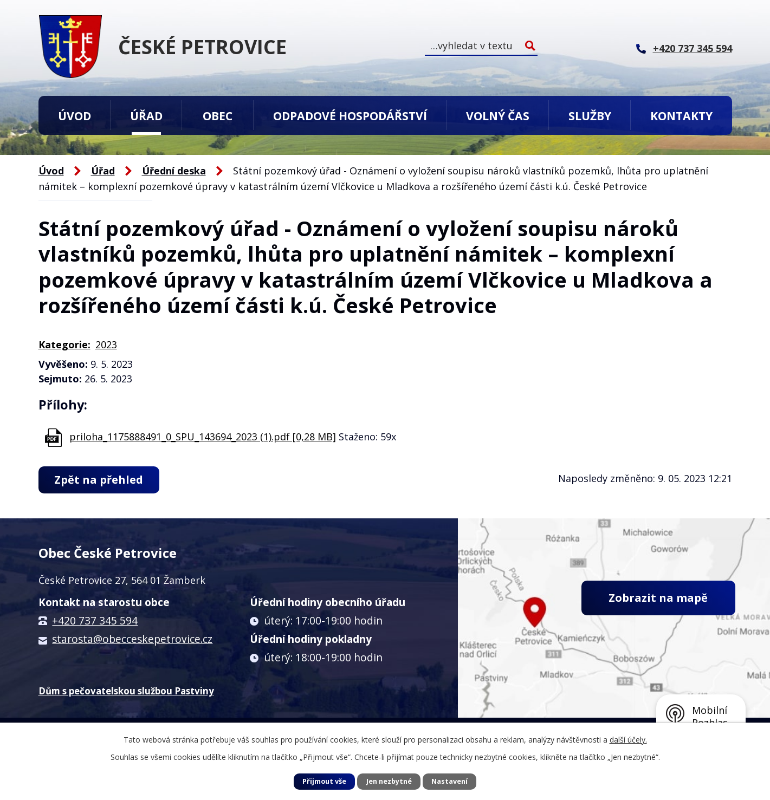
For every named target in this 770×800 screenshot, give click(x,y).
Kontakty (681, 115)
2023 (106, 344)
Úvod (74, 115)
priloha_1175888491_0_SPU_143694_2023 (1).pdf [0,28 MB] (202, 436)
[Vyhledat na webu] (481, 46)
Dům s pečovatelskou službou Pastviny (126, 691)
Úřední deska (174, 170)
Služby (589, 115)
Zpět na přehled (98, 479)
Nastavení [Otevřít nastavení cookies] (449, 781)
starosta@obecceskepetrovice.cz (132, 639)
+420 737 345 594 (95, 621)
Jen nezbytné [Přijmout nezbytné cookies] (389, 781)
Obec (217, 115)
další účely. (628, 739)
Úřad (146, 115)
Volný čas (497, 115)
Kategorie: (64, 344)
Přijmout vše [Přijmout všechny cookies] (324, 781)
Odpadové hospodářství (350, 115)
